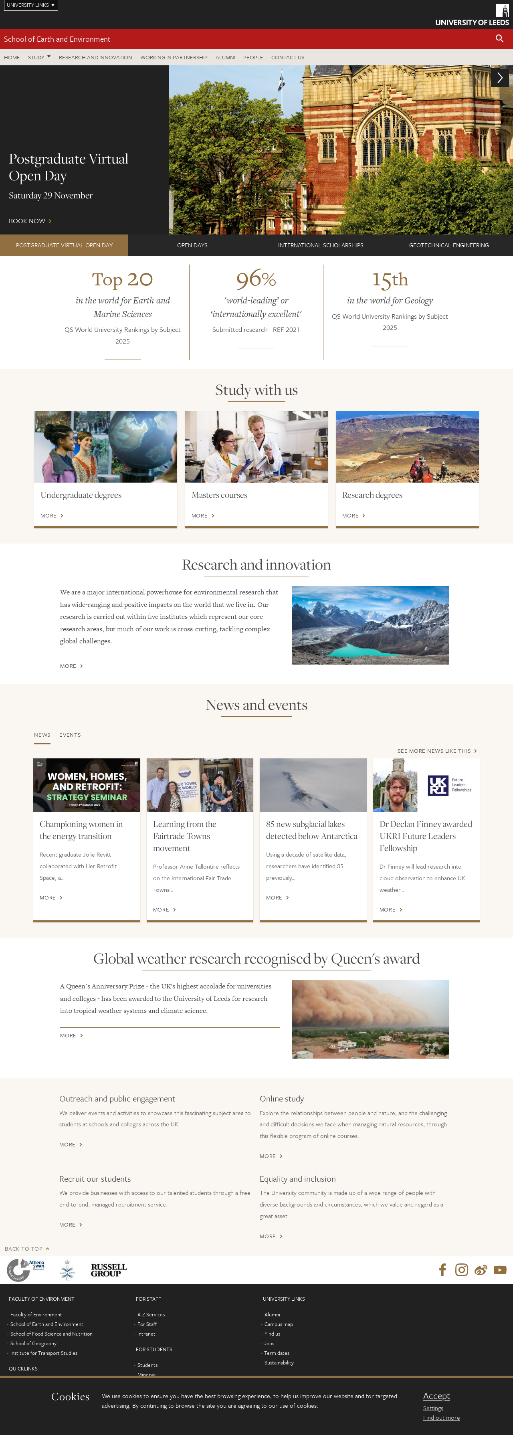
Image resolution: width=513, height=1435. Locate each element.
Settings (433, 1407)
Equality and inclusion (298, 1178)
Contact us (287, 57)
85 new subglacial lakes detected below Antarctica (311, 830)
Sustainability (279, 1362)
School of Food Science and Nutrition (51, 1334)
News (42, 734)
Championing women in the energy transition (81, 830)
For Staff (147, 1324)
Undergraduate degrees (80, 495)
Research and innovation (95, 57)
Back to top (23, 1248)
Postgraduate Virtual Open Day (64, 245)
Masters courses (219, 495)
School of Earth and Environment (57, 38)
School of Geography (33, 1343)
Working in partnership (174, 57)
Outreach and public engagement (117, 1098)
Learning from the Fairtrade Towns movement (184, 836)
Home (12, 57)
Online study (282, 1098)
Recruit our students (95, 1178)
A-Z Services (151, 1314)
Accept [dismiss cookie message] (436, 1396)
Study (36, 57)
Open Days (192, 245)
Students (147, 1365)
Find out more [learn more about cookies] (441, 1417)
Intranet (146, 1334)
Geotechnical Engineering (449, 245)
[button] (500, 39)
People (253, 57)
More (48, 515)
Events (70, 734)
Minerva (146, 1374)
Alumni (225, 57)
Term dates (276, 1353)
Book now (256, 149)
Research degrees (372, 495)
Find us (272, 1334)
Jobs (269, 1343)
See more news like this (434, 750)
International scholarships (321, 245)
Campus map (279, 1324)
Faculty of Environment (36, 1314)
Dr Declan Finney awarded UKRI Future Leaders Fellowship (426, 836)
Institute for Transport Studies (43, 1353)
